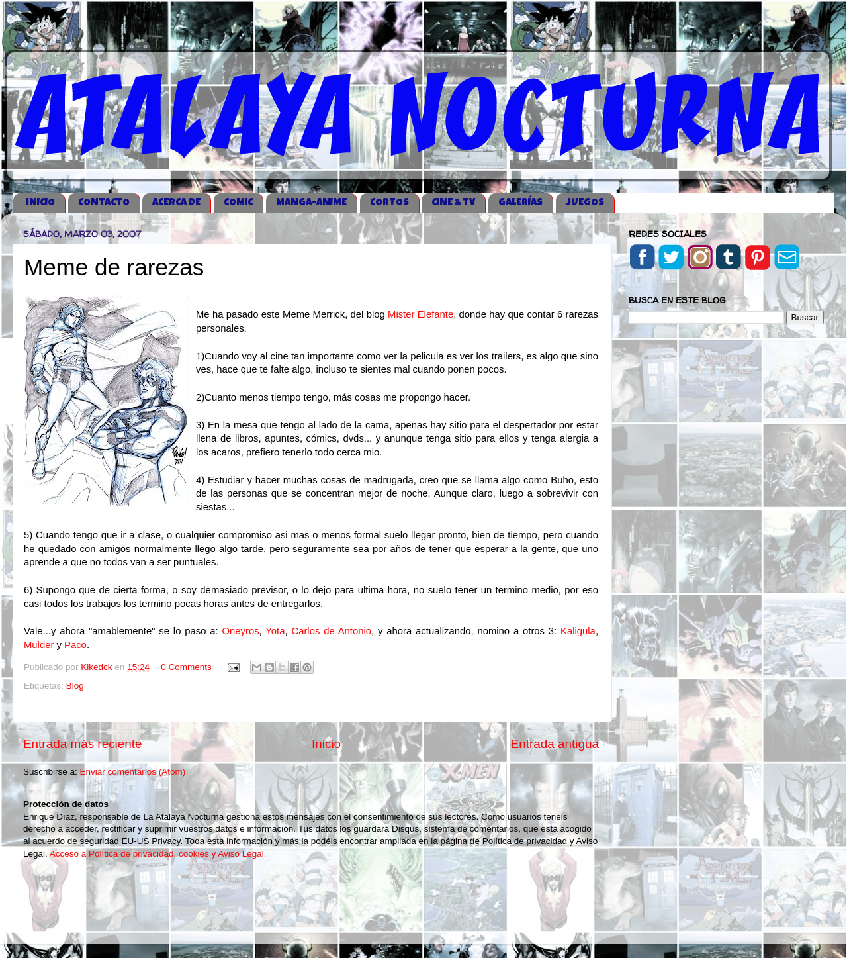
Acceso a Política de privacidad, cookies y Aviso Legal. (158, 854)
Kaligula (578, 631)
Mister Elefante (420, 314)
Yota (275, 631)
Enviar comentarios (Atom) (133, 772)
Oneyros (240, 631)
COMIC (238, 203)
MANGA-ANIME (311, 203)
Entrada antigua (555, 744)
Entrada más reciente (82, 744)
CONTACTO (104, 203)
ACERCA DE (176, 203)
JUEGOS (585, 203)
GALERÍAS (520, 203)
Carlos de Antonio (331, 631)
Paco (75, 645)
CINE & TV (453, 203)
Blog (75, 686)
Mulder (39, 645)
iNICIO (40, 203)
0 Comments (186, 667)
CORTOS (389, 203)
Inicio (326, 744)
